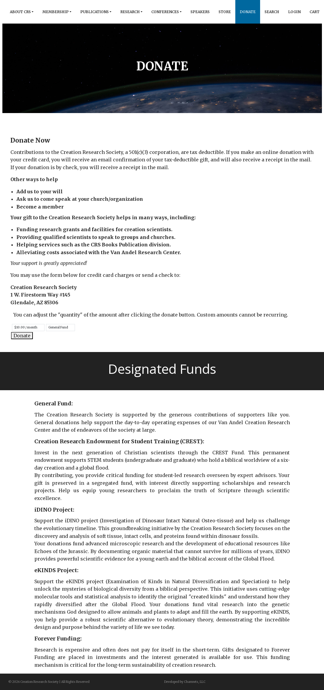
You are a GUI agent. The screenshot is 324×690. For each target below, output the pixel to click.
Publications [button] (94, 12)
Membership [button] (55, 12)
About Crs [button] (20, 12)
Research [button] (130, 12)
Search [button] (272, 12)
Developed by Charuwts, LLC (184, 682)
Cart (315, 12)
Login (294, 12)
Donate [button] (248, 12)
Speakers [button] (200, 12)
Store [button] (225, 12)
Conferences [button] (165, 12)
